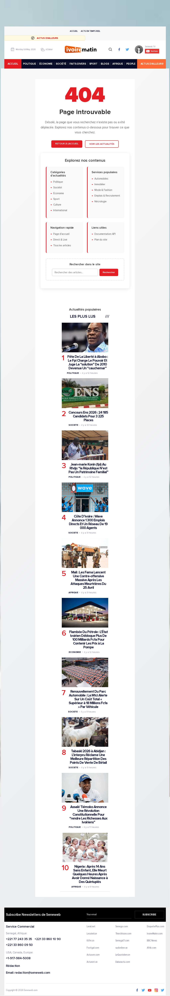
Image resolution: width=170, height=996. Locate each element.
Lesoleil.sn (92, 933)
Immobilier (99, 184)
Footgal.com (93, 947)
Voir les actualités (101, 144)
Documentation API (105, 234)
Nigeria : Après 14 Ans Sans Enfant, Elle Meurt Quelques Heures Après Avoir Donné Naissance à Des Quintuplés (90, 874)
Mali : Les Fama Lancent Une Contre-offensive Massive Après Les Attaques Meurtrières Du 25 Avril (88, 580)
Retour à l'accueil (66, 143)
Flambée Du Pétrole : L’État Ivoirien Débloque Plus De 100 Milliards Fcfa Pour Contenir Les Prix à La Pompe (88, 639)
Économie (58, 193)
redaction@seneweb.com (32, 973)
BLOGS (105, 63)
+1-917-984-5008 (18, 958)
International (60, 210)
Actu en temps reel (90, 31)
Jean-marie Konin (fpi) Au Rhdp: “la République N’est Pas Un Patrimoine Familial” (88, 468)
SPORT (93, 63)
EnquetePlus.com (155, 926)
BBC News (152, 940)
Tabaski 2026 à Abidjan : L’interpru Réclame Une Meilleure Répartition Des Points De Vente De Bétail (88, 757)
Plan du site (100, 239)
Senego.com (121, 926)
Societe (73, 425)
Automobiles (101, 178)
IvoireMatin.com (155, 933)
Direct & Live (60, 239)
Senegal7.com (122, 940)
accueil (13, 63)
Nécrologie (100, 201)
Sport (56, 199)
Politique (58, 181)
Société (57, 187)
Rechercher (109, 272)
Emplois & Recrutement (107, 195)
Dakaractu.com (122, 962)
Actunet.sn (92, 962)
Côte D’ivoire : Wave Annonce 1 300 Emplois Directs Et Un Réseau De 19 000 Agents (88, 522)
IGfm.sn (90, 940)
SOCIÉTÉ (61, 63)
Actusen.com (93, 954)
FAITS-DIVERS (78, 63)
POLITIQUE (29, 63)
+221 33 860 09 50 (19, 945)
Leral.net (91, 926)
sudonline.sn (121, 947)
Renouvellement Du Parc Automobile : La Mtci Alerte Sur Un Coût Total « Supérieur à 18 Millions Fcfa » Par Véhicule (88, 699)
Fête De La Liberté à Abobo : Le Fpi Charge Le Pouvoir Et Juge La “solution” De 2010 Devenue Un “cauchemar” (87, 362)
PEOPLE (130, 63)
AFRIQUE (117, 63)
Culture (57, 204)
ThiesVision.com (123, 933)
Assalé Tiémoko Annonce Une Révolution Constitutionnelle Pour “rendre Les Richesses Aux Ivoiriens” (88, 814)
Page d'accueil (61, 234)
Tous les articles (62, 245)
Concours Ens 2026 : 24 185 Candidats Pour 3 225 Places (88, 416)
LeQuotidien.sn (122, 954)
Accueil (74, 31)
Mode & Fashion (103, 190)
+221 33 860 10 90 (48, 939)
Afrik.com (151, 947)
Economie (75, 652)
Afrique (73, 592)
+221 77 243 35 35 (19, 939)
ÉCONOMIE (45, 63)
